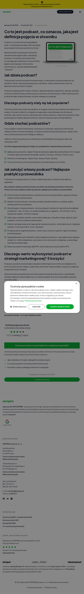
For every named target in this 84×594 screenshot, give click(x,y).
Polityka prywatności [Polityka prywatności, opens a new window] (33, 301)
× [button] (76, 283)
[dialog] (42, 297)
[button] (18, 307)
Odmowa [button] (36, 307)
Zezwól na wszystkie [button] (60, 307)
